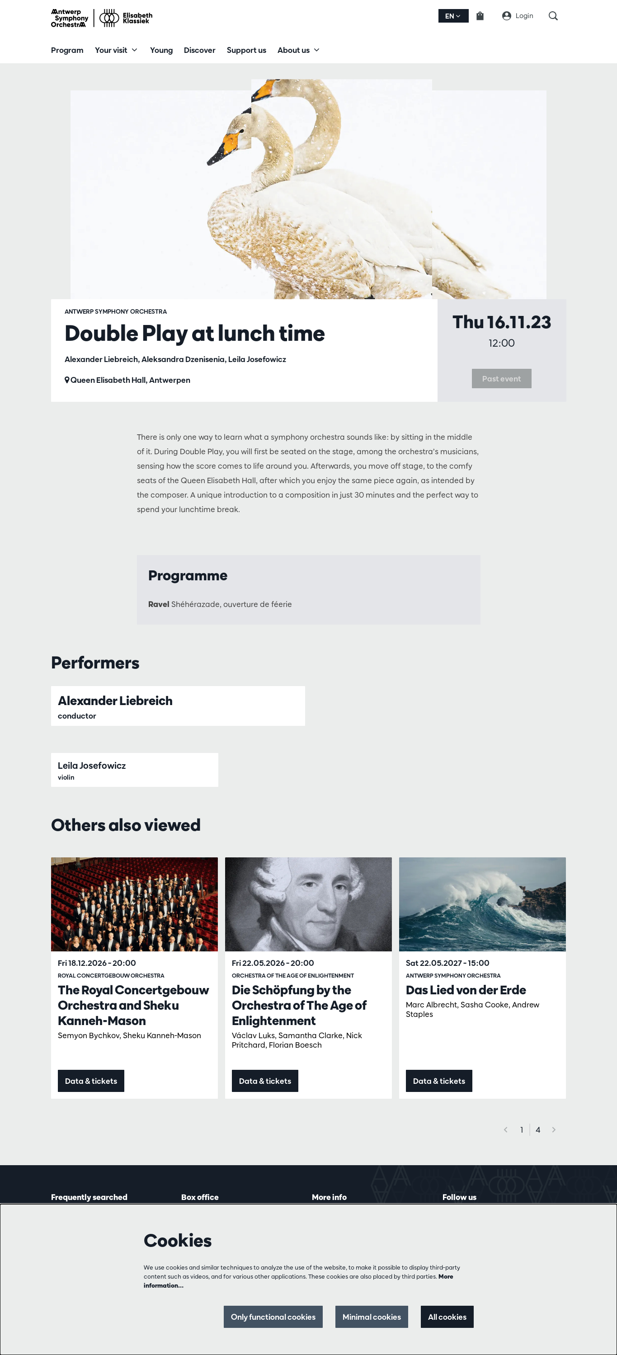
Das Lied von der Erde (466, 989)
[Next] (554, 1129)
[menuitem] (67, 49)
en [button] (452, 16)
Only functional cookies (273, 1317)
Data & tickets (91, 1081)
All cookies (447, 1317)
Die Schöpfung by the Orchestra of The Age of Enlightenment (299, 1005)
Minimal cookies (372, 1317)
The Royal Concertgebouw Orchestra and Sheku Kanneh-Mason (133, 1005)
